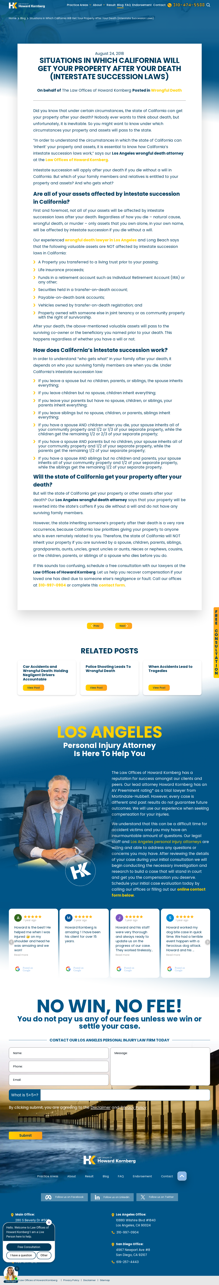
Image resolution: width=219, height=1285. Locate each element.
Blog (120, 5)
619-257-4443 (127, 1262)
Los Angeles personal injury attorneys (166, 841)
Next (124, 626)
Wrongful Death (166, 90)
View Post (33, 687)
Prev (95, 626)
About (97, 5)
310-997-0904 (127, 1232)
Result (111, 5)
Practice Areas (77, 5)
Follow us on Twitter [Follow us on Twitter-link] (157, 1197)
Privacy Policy (133, 1107)
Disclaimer (101, 1107)
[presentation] (36, 1121)
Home (12, 18)
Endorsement (142, 5)
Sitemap (105, 1280)
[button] (207, 942)
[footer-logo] (109, 1160)
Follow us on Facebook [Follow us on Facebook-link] (64, 1197)
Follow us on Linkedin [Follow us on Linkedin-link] (112, 1197)
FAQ (128, 5)
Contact (159, 5)
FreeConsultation (216, 642)
